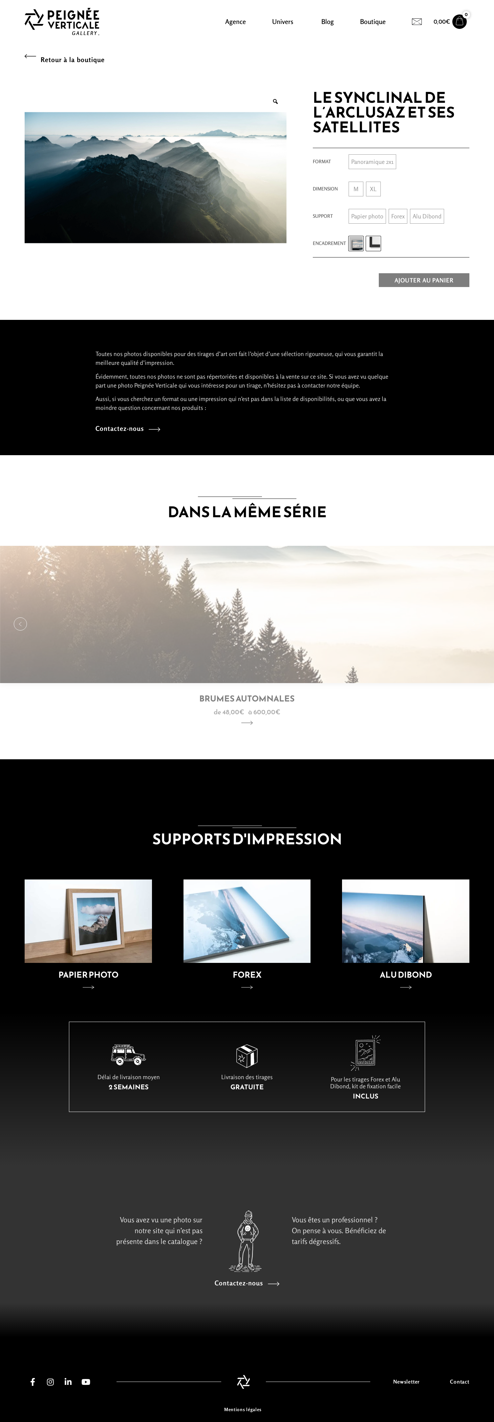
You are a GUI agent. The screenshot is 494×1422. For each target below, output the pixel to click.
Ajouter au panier (424, 280)
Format (322, 161)
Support (323, 216)
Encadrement (329, 243)
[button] (20, 624)
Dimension (325, 189)
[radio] (372, 161)
